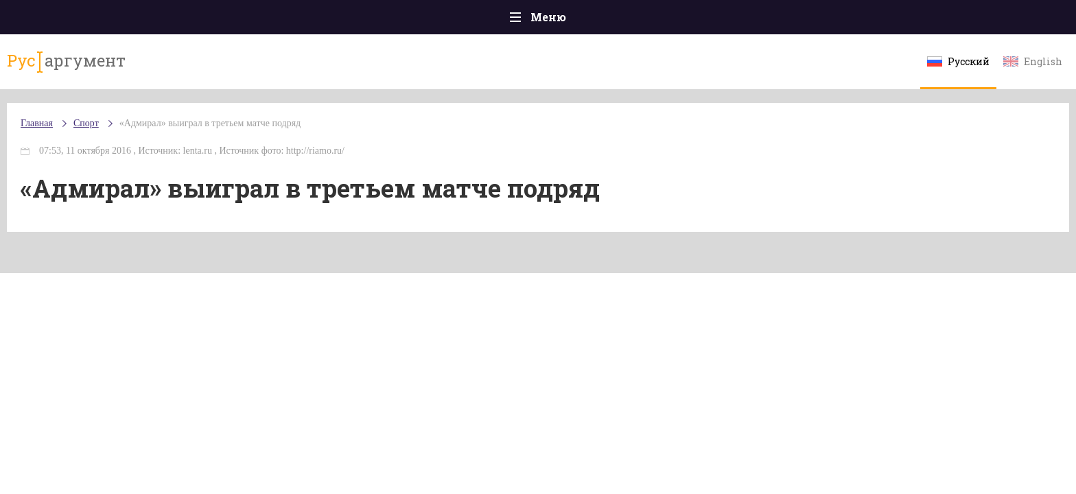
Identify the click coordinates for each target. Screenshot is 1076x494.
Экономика (497, 20)
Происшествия (247, 20)
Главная (161, 20)
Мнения (915, 20)
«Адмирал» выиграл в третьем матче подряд (336, 137)
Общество (416, 20)
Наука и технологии (654, 27)
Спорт (568, 20)
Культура (749, 20)
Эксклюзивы (834, 20)
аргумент (185, 68)
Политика (338, 20)
